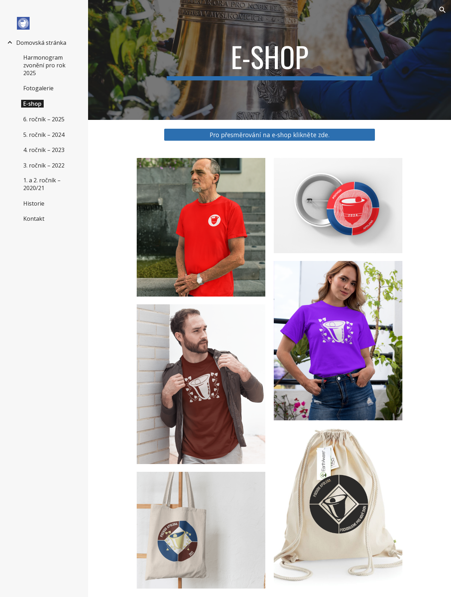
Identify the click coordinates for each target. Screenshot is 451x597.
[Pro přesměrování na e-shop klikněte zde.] (269, 135)
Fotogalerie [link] (38, 88)
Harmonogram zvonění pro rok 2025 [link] (44, 65)
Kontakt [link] (33, 219)
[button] (442, 9)
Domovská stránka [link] (41, 43)
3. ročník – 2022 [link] (43, 165)
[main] (269, 60)
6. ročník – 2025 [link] (43, 119)
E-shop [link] (32, 104)
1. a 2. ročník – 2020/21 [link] (42, 184)
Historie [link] (33, 203)
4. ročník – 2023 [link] (43, 150)
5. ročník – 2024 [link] (43, 135)
